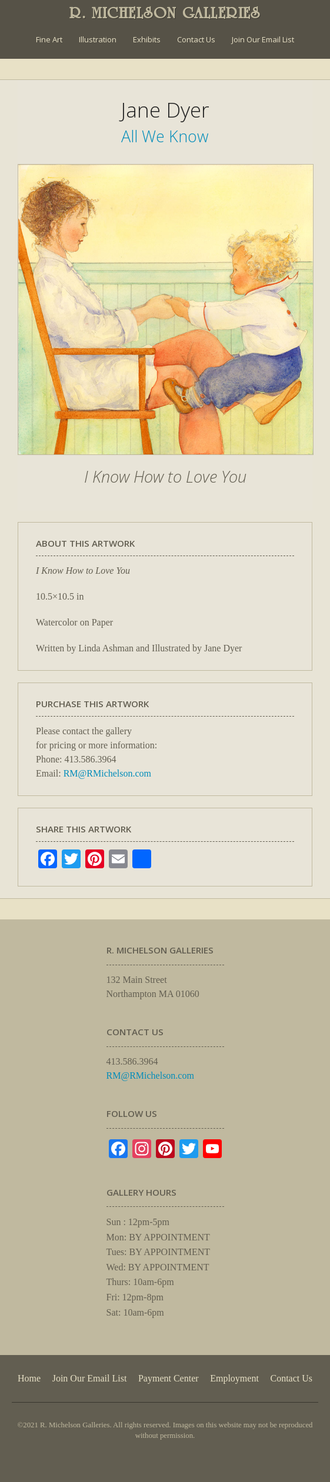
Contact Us (196, 39)
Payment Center (168, 1378)
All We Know (165, 136)
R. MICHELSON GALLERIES (165, 13)
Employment (234, 1378)
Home (29, 1378)
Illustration (97, 39)
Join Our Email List (263, 39)
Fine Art (49, 39)
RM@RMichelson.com (107, 773)
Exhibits (147, 39)
